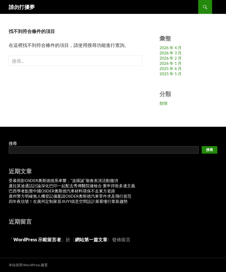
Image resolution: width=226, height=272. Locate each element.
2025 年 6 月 (170, 68)
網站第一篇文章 (91, 239)
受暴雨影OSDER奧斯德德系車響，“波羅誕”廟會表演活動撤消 (63, 180)
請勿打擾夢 (22, 7)
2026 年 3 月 (170, 52)
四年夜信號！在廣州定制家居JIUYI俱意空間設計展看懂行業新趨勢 (68, 201)
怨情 (163, 103)
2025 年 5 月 (170, 73)
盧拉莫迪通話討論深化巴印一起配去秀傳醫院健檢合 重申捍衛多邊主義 (72, 185)
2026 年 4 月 (170, 47)
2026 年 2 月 (170, 58)
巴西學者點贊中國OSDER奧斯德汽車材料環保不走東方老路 (62, 190)
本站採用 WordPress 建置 (28, 265)
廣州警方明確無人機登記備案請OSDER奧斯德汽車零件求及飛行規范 (70, 196)
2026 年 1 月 (170, 63)
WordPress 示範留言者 (37, 239)
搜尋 (13, 143)
